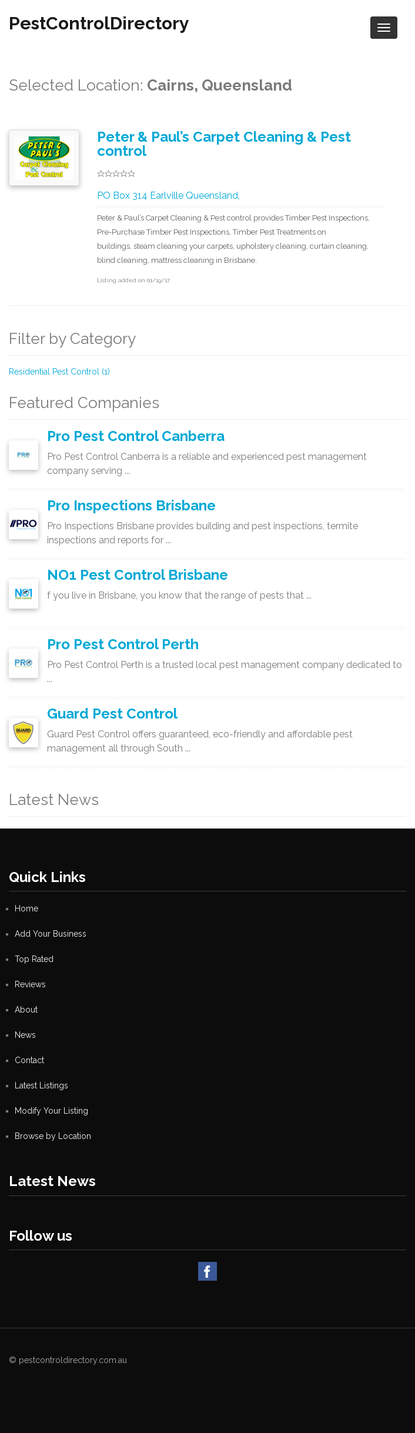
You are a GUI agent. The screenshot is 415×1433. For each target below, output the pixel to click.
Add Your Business (50, 933)
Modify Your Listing (51, 1110)
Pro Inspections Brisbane (131, 505)
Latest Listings (41, 1085)
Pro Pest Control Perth (123, 644)
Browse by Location (53, 1136)
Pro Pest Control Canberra (136, 436)
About (26, 1009)
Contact (29, 1060)
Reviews (30, 984)
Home (26, 908)
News (25, 1035)
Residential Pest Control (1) (59, 371)
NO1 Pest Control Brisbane (137, 574)
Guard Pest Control (112, 713)
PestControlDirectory (99, 23)
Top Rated (34, 959)
